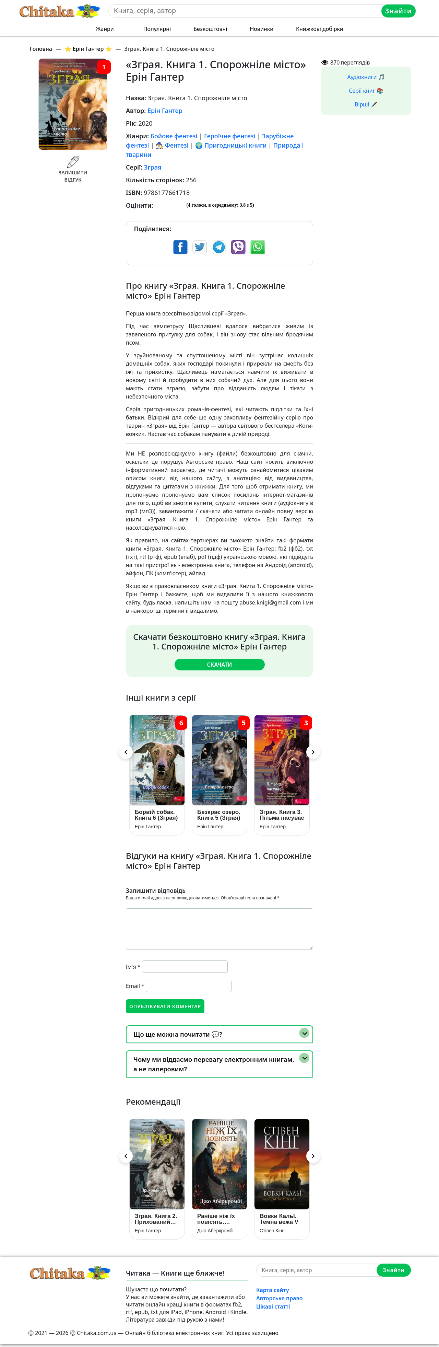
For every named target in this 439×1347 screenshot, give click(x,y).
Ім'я (133, 968)
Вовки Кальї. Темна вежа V (279, 1222)
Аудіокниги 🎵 (366, 77)
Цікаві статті (273, 1309)
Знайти (398, 10)
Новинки (261, 29)
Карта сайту (272, 1293)
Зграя (152, 167)
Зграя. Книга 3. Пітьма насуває (282, 816)
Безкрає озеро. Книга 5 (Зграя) (218, 816)
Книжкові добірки (319, 29)
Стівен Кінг (272, 1233)
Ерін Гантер (164, 110)
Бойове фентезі (174, 136)
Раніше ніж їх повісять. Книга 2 (216, 1222)
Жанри (105, 29)
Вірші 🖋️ (366, 104)
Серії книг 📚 (366, 90)
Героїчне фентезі (230, 136)
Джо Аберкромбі (215, 1233)
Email (135, 987)
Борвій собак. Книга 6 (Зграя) (156, 816)
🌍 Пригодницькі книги (231, 145)
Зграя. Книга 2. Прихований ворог (156, 1222)
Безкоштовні (210, 29)
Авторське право (279, 1301)
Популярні (157, 29)
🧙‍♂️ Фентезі (172, 145)
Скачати (219, 664)
